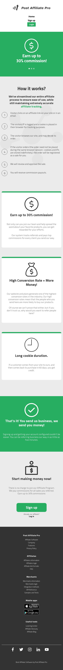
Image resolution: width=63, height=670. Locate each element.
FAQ (31, 569)
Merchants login (31, 584)
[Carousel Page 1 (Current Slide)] (29, 68)
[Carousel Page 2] (31, 68)
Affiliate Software (31, 539)
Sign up (31, 20)
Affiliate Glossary (31, 628)
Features (31, 545)
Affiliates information (31, 560)
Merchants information (31, 581)
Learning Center (31, 626)
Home (32, 16)
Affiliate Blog (31, 631)
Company (31, 542)
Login (31, 24)
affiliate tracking (31, 106)
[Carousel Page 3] (33, 68)
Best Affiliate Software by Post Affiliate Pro (31, 662)
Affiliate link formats (31, 566)
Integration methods (31, 587)
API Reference (31, 589)
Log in (31, 516)
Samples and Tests (31, 592)
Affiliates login (31, 563)
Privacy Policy (31, 548)
